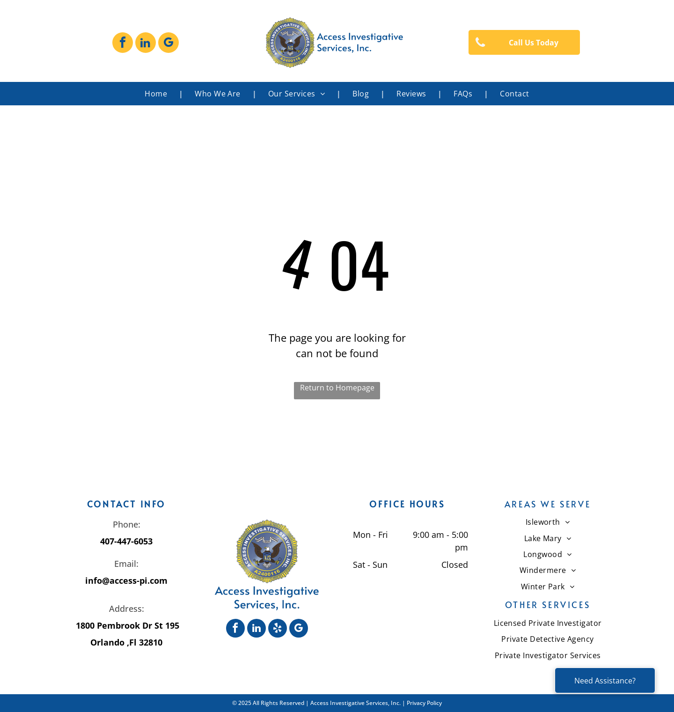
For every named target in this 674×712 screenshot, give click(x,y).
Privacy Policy (424, 703)
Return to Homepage (337, 387)
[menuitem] (158, 94)
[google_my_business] (168, 43)
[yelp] (277, 629)
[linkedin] (145, 43)
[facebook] (122, 43)
